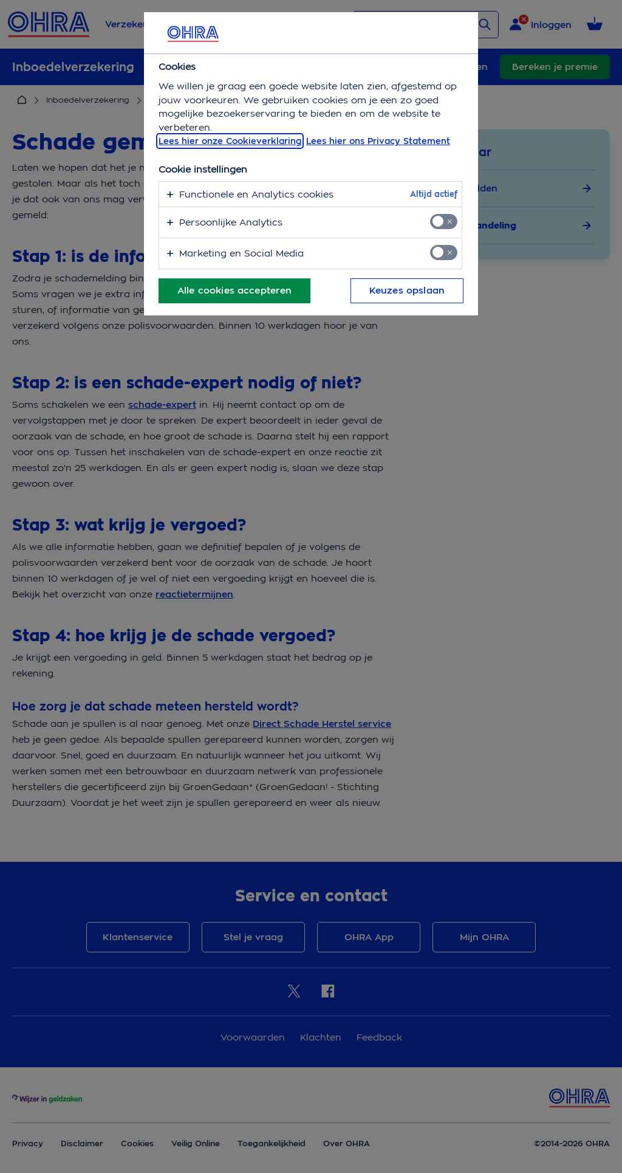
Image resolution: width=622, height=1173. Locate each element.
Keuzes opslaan (407, 290)
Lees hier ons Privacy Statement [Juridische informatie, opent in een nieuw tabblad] (378, 141)
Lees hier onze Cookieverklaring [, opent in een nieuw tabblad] (230, 141)
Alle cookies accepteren (234, 290)
